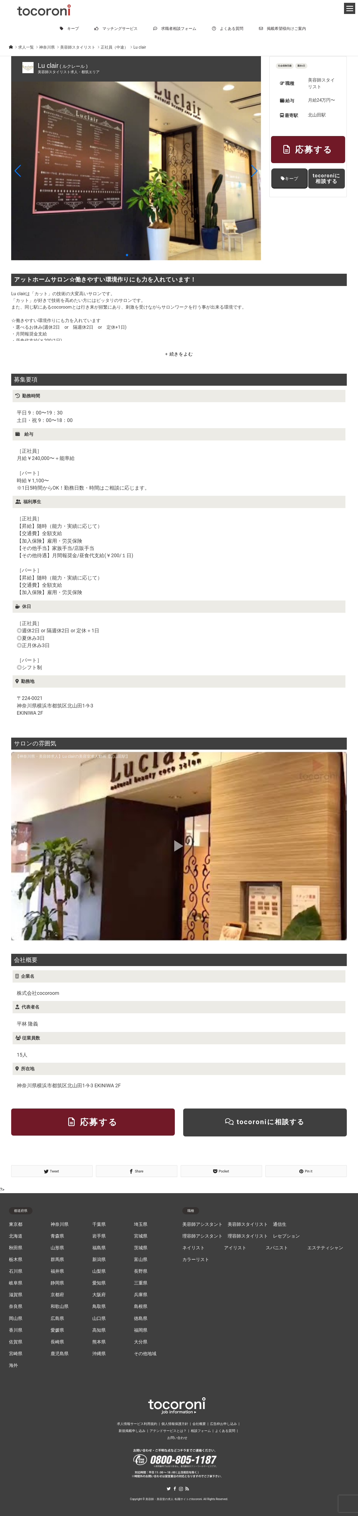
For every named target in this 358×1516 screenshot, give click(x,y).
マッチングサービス (116, 28)
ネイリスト (193, 1247)
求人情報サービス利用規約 (137, 1424)
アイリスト (235, 1247)
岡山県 (15, 1318)
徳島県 (140, 1318)
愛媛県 (57, 1330)
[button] (18, 171)
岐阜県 (15, 1283)
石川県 (15, 1271)
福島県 (99, 1247)
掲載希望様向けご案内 (282, 28)
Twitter (169, 1489)
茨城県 (140, 1247)
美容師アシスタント (202, 1224)
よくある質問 (227, 28)
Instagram (181, 1489)
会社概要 (199, 1424)
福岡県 (140, 1330)
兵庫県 (140, 1294)
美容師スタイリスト (248, 1224)
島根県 (140, 1306)
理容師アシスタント (202, 1236)
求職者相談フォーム (174, 28)
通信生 (279, 1224)
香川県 (15, 1330)
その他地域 (145, 1353)
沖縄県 (99, 1353)
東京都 (15, 1224)
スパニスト (277, 1247)
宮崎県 (15, 1353)
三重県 (140, 1283)
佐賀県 (15, 1342)
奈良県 (15, 1306)
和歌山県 (60, 1306)
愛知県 (99, 1283)
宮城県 (140, 1236)
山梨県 (99, 1271)
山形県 (57, 1247)
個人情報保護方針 (174, 1424)
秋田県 (15, 1247)
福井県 (57, 1271)
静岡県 (57, 1283)
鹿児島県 (60, 1353)
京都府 (57, 1294)
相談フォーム (201, 1431)
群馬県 (57, 1259)
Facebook (175, 1489)
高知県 (99, 1330)
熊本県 (99, 1342)
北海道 (15, 1236)
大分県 (140, 1342)
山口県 (99, 1318)
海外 (13, 1365)
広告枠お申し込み (223, 1424)
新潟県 (99, 1259)
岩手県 (99, 1236)
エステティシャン (325, 1247)
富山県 (140, 1259)
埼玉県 (140, 1224)
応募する (308, 149)
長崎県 (57, 1342)
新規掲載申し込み (132, 1431)
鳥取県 (99, 1306)
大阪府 (99, 1294)
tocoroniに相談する (326, 178)
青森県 (57, 1236)
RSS (187, 1489)
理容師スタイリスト (248, 1236)
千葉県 (99, 1224)
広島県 (57, 1318)
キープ (69, 28)
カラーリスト (195, 1259)
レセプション (286, 1236)
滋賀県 (15, 1294)
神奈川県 (60, 1224)
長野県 (140, 1271)
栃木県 (15, 1259)
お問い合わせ (177, 1438)
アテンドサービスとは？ (168, 1431)
